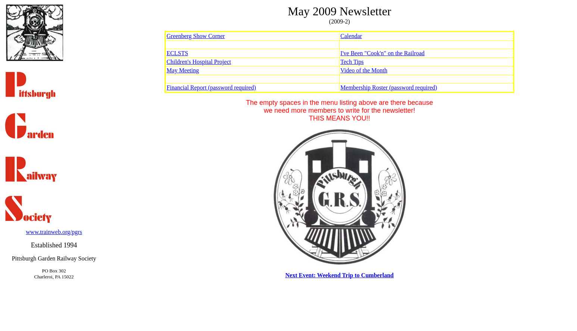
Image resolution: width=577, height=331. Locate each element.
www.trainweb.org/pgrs (54, 232)
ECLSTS (177, 53)
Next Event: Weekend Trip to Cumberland (339, 275)
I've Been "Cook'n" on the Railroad (382, 53)
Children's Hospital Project (198, 62)
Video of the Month (363, 70)
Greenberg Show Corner (195, 36)
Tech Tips (352, 62)
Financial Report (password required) (211, 87)
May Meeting (182, 70)
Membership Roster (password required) (388, 87)
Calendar (351, 36)
